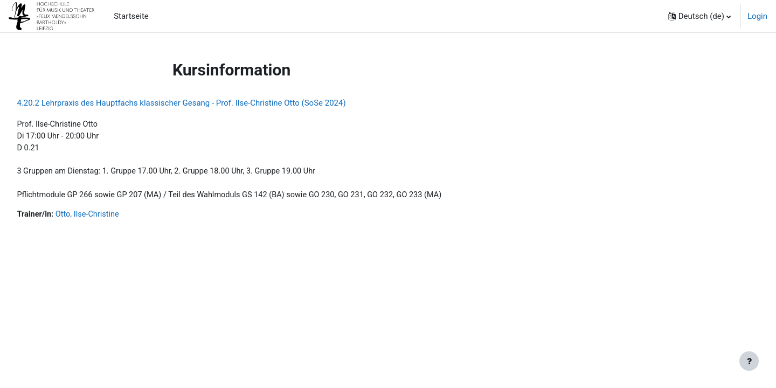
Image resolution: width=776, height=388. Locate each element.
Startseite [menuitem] (131, 16)
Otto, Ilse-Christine (114, 218)
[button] (699, 16)
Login (757, 16)
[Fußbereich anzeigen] (749, 361)
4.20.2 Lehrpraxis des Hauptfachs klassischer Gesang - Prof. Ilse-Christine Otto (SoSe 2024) (205, 103)
